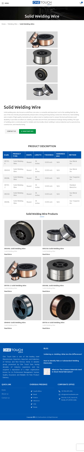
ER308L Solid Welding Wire (53, 285)
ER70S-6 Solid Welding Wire (53, 322)
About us (5, 394)
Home (4, 24)
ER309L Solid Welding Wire (14, 248)
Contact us (6, 398)
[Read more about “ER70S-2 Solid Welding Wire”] (8, 291)
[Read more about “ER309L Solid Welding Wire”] (8, 254)
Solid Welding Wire (10, 251)
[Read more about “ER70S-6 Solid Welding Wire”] (46, 328)
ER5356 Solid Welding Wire (53, 248)
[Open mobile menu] (5, 3)
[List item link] (42, 391)
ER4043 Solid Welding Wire (15, 322)
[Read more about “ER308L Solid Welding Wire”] (46, 291)
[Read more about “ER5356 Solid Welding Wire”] (46, 254)
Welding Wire (13, 24)
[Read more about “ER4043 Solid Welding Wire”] (8, 328)
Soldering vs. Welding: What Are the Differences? (63, 354)
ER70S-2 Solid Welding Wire (15, 285)
